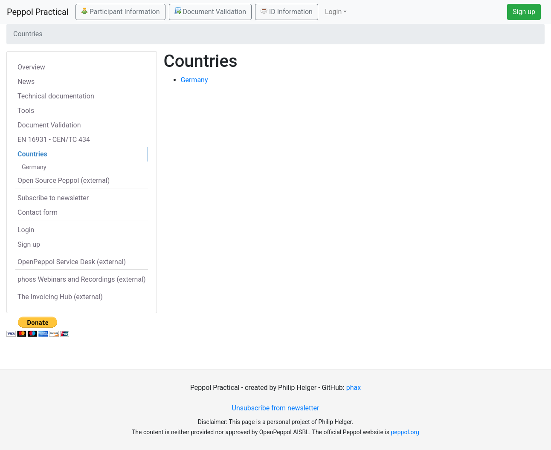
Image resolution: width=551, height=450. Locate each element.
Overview (31, 67)
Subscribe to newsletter (53, 198)
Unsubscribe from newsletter (275, 408)
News (26, 82)
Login (25, 230)
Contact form (37, 212)
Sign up (524, 12)
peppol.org (405, 432)
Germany (34, 167)
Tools (25, 111)
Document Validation (210, 11)
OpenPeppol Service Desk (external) (71, 262)
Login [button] (333, 12)
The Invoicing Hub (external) (60, 297)
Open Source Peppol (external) (63, 180)
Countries (32, 154)
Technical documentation (55, 96)
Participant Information (120, 11)
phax (353, 388)
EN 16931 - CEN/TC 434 (53, 140)
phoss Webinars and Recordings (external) (81, 279)
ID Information (287, 11)
